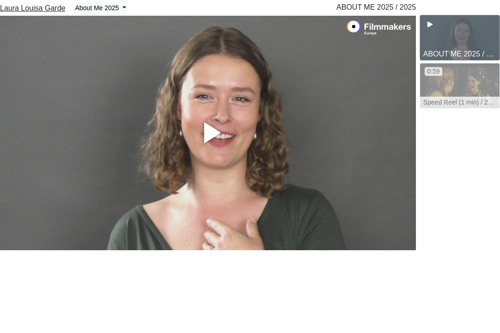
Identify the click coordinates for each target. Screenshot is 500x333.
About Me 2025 (98, 8)
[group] (460, 38)
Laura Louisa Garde (32, 8)
